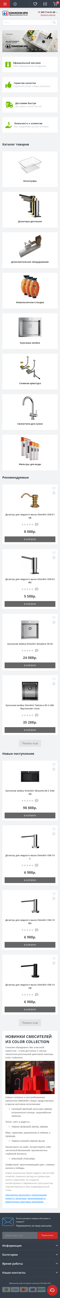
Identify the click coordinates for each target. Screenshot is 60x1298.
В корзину (30, 539)
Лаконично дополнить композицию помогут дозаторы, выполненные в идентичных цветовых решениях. (26, 1198)
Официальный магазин (27, 62)
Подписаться (47, 1235)
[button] (48, 12)
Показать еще (30, 743)
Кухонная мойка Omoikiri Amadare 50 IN (30, 643)
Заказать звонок (48, 14)
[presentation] (5, 45)
